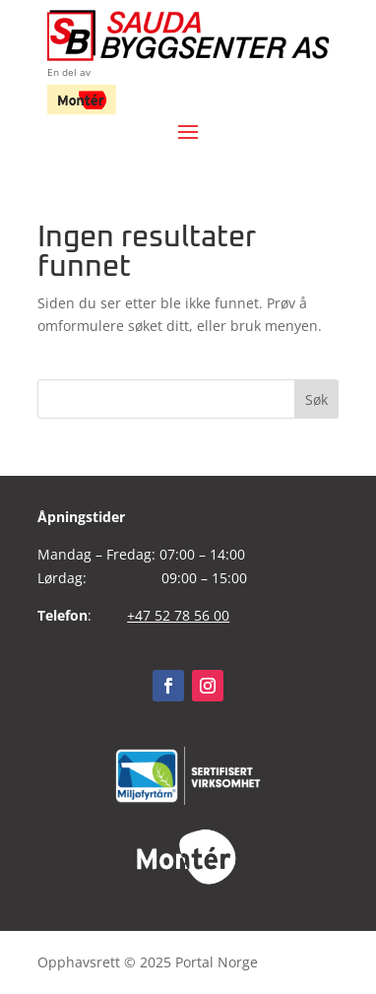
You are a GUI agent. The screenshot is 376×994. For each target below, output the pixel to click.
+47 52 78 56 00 (178, 615)
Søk (316, 399)
